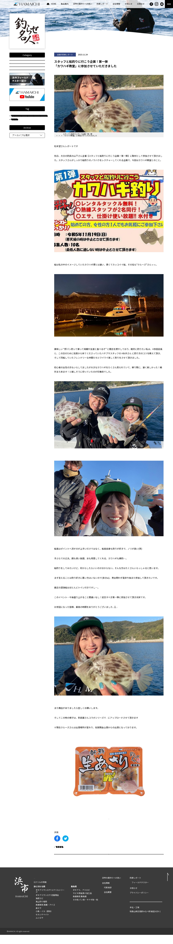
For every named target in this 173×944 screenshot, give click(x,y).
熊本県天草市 (20, 224)
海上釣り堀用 (41, 910)
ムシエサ (39, 927)
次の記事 (149, 860)
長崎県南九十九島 (21, 176)
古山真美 (18, 212)
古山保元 (37, 224)
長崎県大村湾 (20, 164)
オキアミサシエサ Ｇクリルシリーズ (50, 900)
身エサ (38, 917)
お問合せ (140, 4)
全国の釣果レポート (27, 62)
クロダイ (36, 152)
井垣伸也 (34, 188)
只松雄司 (18, 182)
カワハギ (62, 849)
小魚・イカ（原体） (44, 920)
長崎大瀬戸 (33, 235)
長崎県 (36, 164)
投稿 (27, 78)
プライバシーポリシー (139, 902)
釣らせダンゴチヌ (21, 253)
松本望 (17, 170)
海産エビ (39, 907)
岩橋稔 (17, 158)
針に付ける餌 (39, 895)
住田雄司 (32, 158)
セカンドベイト (42, 923)
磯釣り (33, 200)
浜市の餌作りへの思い (82, 4)
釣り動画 (27, 70)
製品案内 (65, 4)
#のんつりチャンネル (116, 717)
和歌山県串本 (20, 241)
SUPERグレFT (20, 247)
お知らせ (128, 4)
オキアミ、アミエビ (81, 899)
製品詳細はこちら (108, 818)
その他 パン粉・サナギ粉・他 (85, 909)
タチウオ (18, 230)
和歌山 (36, 218)
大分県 (33, 230)
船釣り (31, 194)
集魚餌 (74, 895)
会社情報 (116, 4)
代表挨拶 (108, 896)
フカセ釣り (19, 152)
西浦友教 (18, 188)
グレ (17, 146)
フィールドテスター (23, 140)
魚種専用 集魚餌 (79, 905)
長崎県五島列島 (21, 259)
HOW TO (27, 86)
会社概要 (108, 901)
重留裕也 (32, 206)
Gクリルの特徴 (40, 891)
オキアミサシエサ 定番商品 (47, 904)
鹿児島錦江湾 (35, 212)
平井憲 (17, 235)
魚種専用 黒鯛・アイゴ (45, 914)
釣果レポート (102, 4)
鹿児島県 (18, 265)
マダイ (17, 206)
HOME (53, 4)
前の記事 (68, 860)
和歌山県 (18, 200)
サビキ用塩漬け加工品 (82, 902)
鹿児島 (17, 194)
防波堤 (31, 170)
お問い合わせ (146, 913)
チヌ (17, 135)
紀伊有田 (38, 259)
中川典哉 (34, 182)
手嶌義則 (32, 146)
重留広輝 (34, 265)
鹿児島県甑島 (20, 218)
